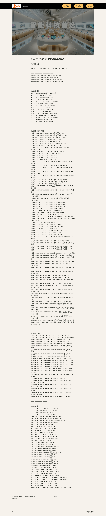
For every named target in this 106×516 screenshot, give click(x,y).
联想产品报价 (31, 497)
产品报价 (67, 6)
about (90, 6)
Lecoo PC (25, 6)
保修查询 (79, 6)
